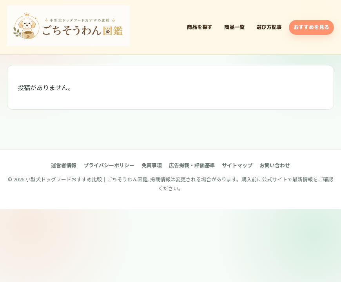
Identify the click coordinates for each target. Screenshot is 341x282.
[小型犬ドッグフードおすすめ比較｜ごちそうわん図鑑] (68, 25)
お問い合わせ (274, 165)
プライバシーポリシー (108, 165)
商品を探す (199, 27)
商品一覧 (234, 27)
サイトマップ (237, 165)
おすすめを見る (311, 27)
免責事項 (151, 165)
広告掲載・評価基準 (192, 165)
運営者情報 (63, 165)
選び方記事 (269, 27)
